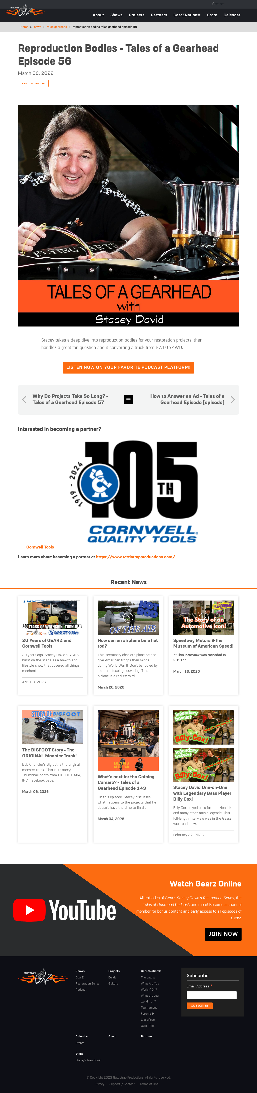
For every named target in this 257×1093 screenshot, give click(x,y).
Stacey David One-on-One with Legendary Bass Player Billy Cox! (202, 793)
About (98, 15)
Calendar (232, 15)
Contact (218, 4)
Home (24, 27)
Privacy (99, 1084)
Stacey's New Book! (88, 1060)
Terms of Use (149, 1084)
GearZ (80, 977)
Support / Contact (122, 1084)
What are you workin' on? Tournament (150, 1001)
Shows (116, 15)
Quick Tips (147, 1025)
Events (80, 1043)
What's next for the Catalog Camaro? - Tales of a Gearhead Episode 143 (126, 783)
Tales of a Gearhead (33, 83)
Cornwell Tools (40, 547)
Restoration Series (87, 983)
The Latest (148, 977)
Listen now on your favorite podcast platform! (128, 367)
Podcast (81, 989)
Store (212, 15)
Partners (159, 15)
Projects (137, 15)
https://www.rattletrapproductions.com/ (135, 557)
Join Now (223, 934)
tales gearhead (57, 27)
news (37, 27)
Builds (112, 977)
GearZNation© (187, 15)
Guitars (113, 983)
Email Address (200, 987)
